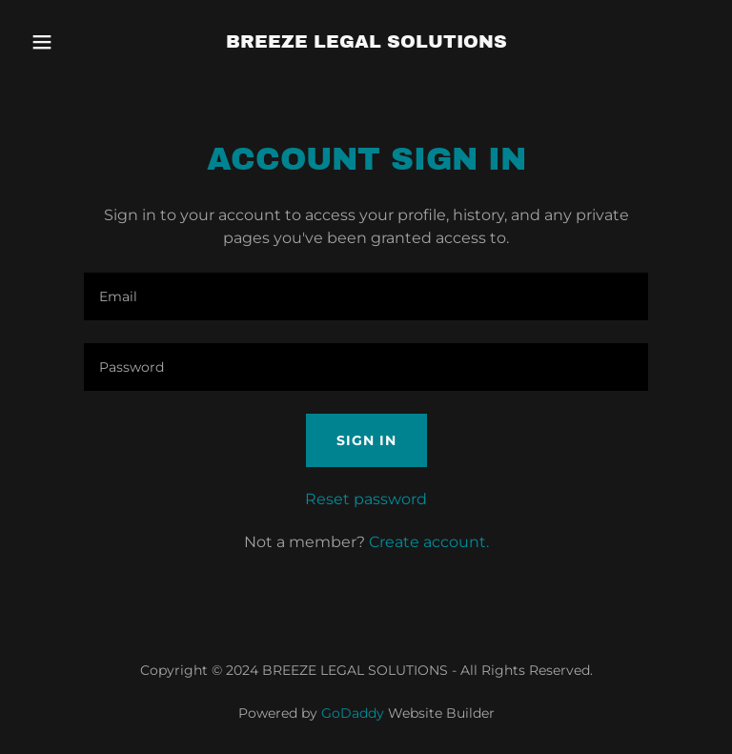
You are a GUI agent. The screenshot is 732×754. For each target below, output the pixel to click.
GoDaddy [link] (352, 713)
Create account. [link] (429, 542)
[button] (74, 42)
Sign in (366, 440)
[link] (366, 42)
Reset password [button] (366, 499)
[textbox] (366, 296)
